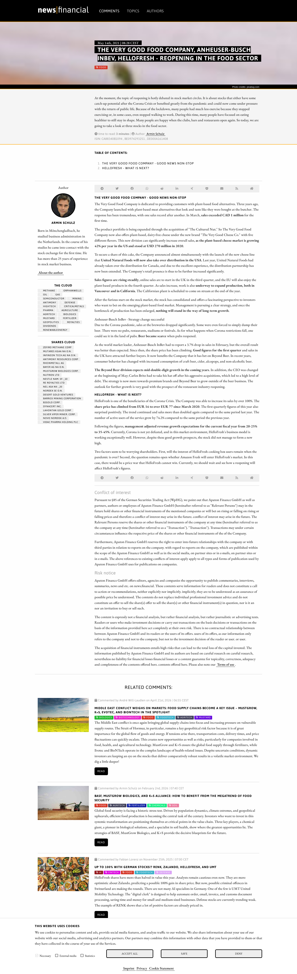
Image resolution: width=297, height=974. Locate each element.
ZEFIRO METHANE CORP (56, 347)
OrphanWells (70, 290)
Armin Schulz (155, 133)
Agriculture (68, 310)
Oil (43, 294)
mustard (47, 318)
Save (184, 953)
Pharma (46, 310)
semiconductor (52, 298)
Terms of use (225, 664)
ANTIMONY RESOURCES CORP (59, 359)
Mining (75, 298)
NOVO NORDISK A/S (53, 418)
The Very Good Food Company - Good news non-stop (148, 163)
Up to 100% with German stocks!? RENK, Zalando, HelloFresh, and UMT (155, 867)
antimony (48, 302)
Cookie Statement (161, 968)
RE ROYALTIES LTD (52, 382)
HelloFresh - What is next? (125, 168)
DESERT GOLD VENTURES (56, 394)
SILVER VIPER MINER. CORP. (57, 414)
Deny (238, 953)
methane (47, 290)
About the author (50, 272)
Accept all (130, 953)
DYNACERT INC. (50, 406)
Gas (56, 294)
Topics (133, 11)
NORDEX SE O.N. (51, 390)
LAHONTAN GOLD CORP (55, 410)
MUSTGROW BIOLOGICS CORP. (59, 371)
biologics (68, 314)
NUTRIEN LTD (49, 375)
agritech (47, 314)
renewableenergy (53, 330)
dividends (48, 326)
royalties (72, 322)
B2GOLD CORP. (50, 402)
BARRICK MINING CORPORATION (60, 398)
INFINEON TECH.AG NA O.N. (58, 355)
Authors (155, 11)
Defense (68, 302)
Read (101, 771)
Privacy (142, 968)
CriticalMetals (72, 306)
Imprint (128, 968)
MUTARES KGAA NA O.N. (55, 351)
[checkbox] (37, 955)
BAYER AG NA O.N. (52, 367)
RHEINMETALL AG (52, 363)
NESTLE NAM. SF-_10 (53, 379)
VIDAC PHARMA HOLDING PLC (59, 422)
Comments (109, 11)
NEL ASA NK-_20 (51, 386)
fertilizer (68, 318)
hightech (48, 306)
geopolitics (49, 322)
